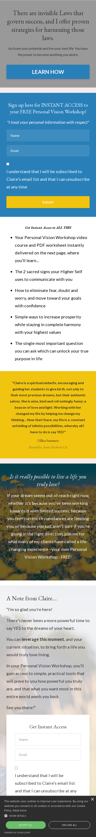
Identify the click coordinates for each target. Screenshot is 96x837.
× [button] (92, 799)
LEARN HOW (48, 72)
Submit (48, 202)
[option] (48, 414)
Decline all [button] (69, 825)
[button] (48, 816)
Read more (20, 810)
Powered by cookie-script (17, 832)
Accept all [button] (26, 825)
